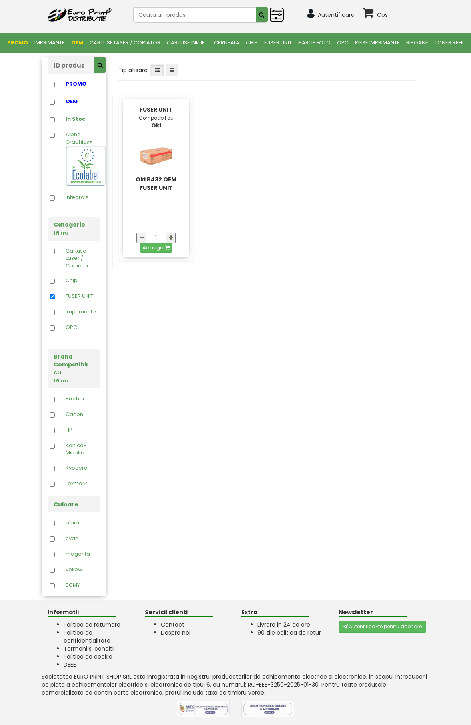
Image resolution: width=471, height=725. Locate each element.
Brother (75, 398)
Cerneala (226, 42)
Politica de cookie (88, 657)
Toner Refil (449, 42)
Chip (252, 42)
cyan (72, 538)
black (73, 522)
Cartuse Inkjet (187, 42)
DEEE (70, 665)
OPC (343, 42)
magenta (78, 554)
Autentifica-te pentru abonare (382, 626)
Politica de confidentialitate (87, 637)
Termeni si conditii (89, 649)
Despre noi (175, 633)
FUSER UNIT (278, 42)
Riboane (417, 42)
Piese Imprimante (377, 42)
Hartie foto (314, 42)
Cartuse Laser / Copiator (125, 42)
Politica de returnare (92, 625)
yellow (74, 569)
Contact (172, 625)
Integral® (77, 197)
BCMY (73, 585)
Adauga (156, 247)
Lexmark (76, 483)
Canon (74, 414)
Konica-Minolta (76, 449)
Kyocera (77, 468)
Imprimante (49, 42)
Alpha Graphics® (81, 158)
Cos (382, 15)
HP (69, 430)
